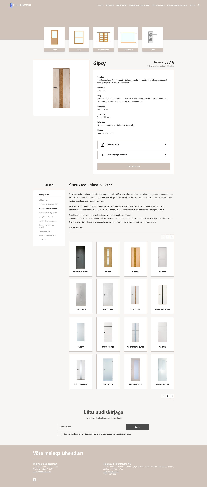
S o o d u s (43, 240)
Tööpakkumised (158, 5)
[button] (191, 5)
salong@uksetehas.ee (42, 471)
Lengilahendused (46, 217)
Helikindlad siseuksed (48, 221)
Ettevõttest (121, 5)
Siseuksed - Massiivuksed (49, 209)
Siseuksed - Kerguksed (48, 213)
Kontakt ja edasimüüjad (177, 5)
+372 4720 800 (109, 474)
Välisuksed (43, 200)
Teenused (110, 5)
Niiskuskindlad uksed (47, 236)
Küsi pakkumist (134, 167)
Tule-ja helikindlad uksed (46, 226)
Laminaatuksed (45, 231)
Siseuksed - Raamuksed (48, 204)
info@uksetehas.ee (111, 471)
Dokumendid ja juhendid (139, 5)
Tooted (100, 5)
